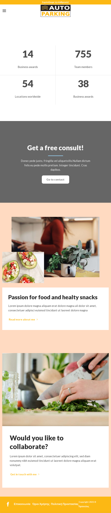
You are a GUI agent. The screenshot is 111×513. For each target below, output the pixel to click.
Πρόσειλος (84, 506)
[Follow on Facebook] (8, 504)
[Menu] (4, 11)
